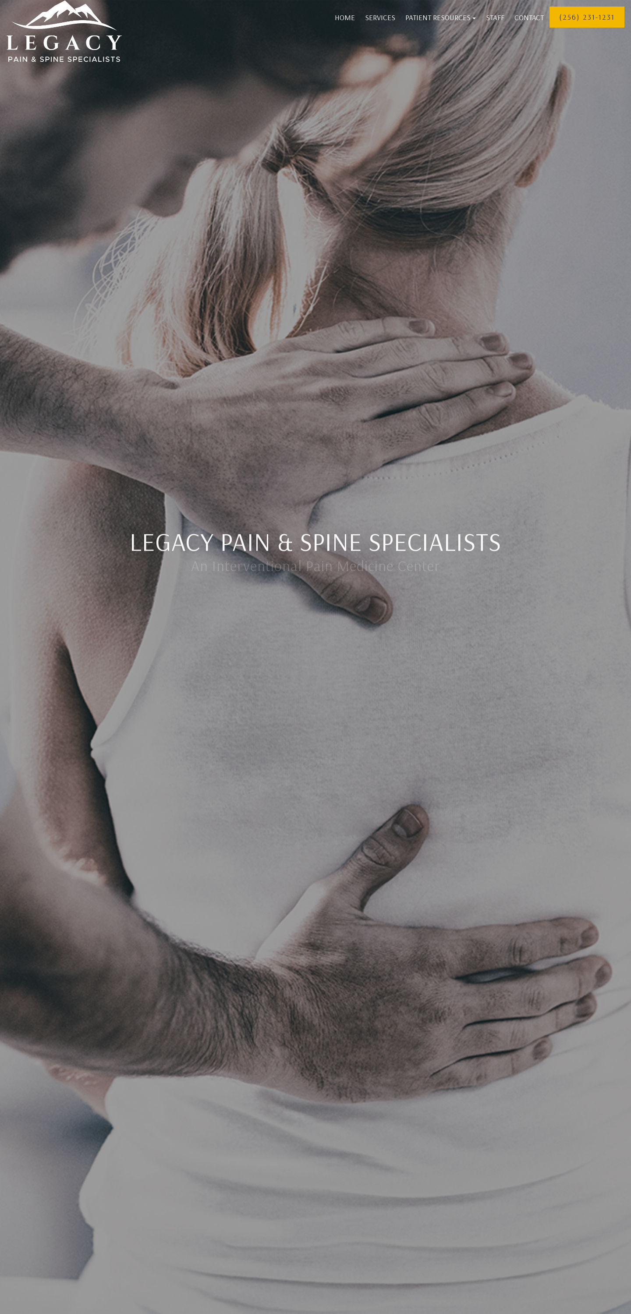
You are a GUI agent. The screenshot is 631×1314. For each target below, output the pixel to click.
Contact (529, 17)
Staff (495, 17)
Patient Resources (440, 17)
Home (345, 17)
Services (380, 17)
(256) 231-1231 (587, 16)
